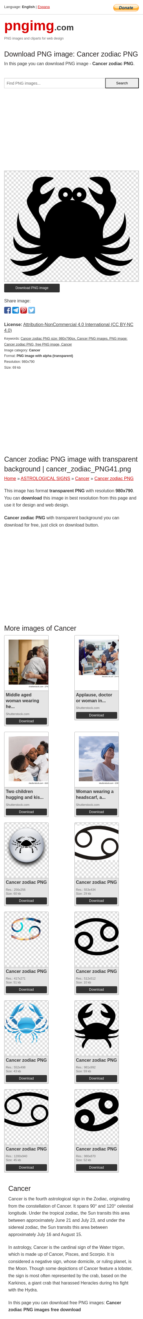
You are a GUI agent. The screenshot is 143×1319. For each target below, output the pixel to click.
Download (26, 721)
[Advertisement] (71, 132)
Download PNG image (32, 288)
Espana (44, 7)
